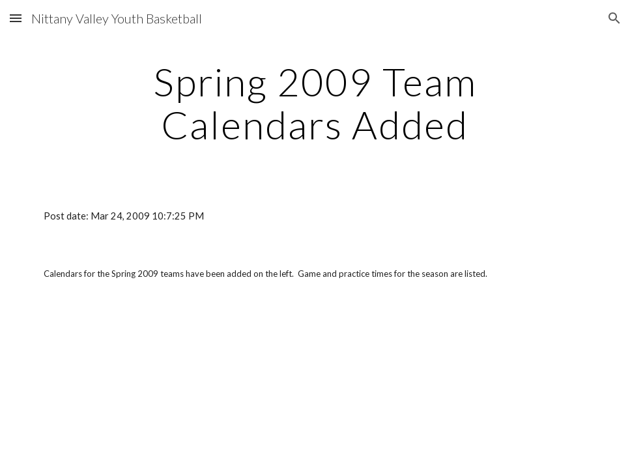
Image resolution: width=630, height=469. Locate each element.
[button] (15, 18)
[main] (315, 103)
